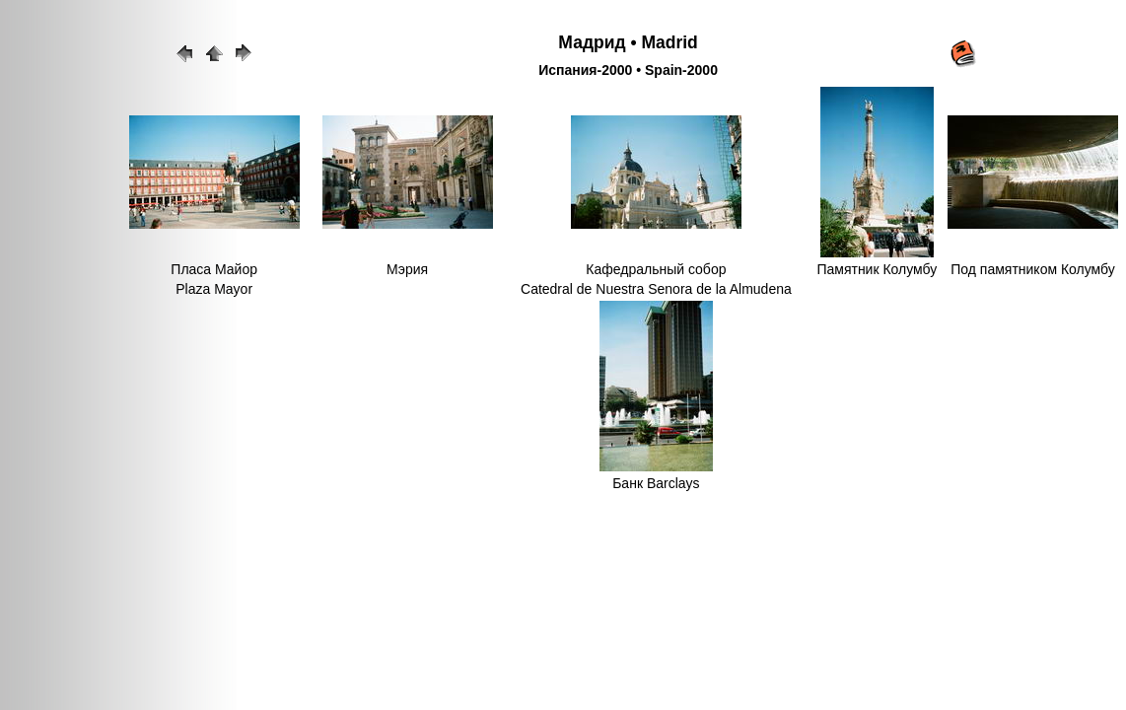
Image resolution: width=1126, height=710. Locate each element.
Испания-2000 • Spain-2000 (628, 70)
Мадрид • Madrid (627, 42)
